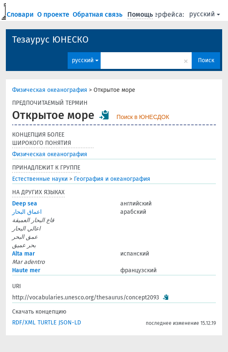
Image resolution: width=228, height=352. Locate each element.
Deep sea (24, 203)
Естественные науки (40, 178)
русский (204, 14)
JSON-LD (69, 322)
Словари (21, 14)
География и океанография (112, 178)
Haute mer (26, 270)
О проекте (54, 14)
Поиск (206, 60)
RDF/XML (23, 322)
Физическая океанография (49, 90)
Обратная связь (98, 14)
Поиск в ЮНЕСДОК (143, 117)
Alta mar (23, 253)
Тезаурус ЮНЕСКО (50, 39)
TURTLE (47, 322)
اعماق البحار (27, 211)
